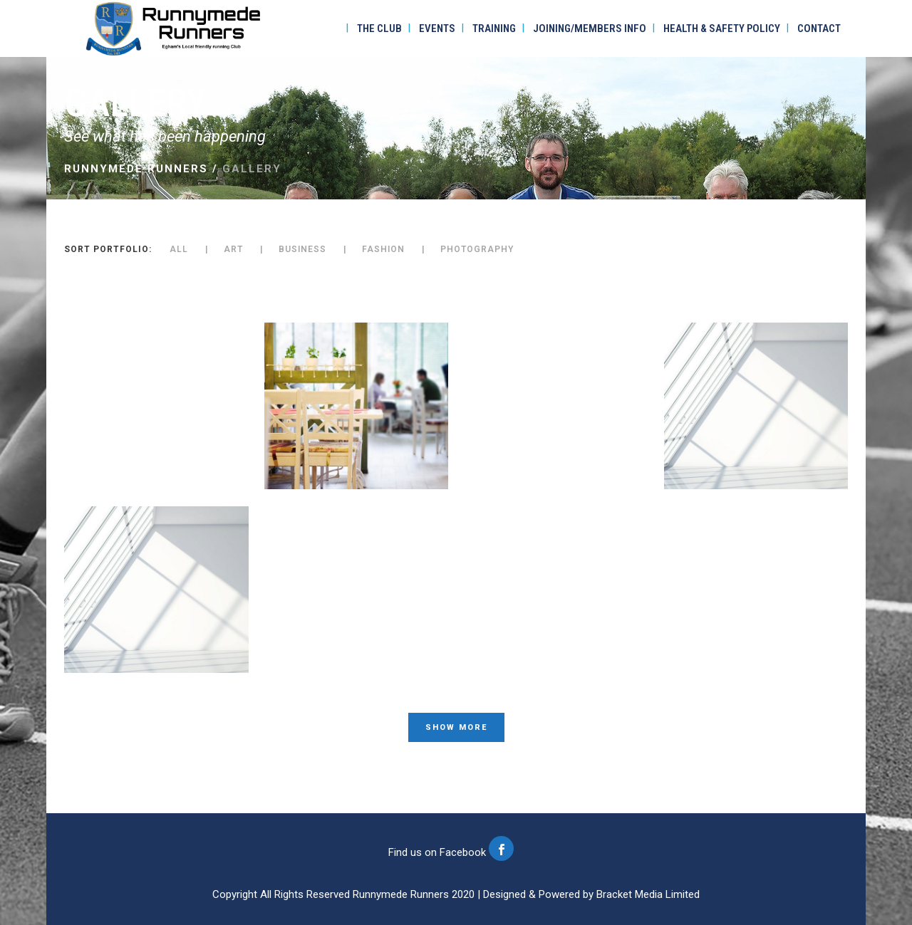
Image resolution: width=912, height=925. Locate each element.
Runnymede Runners (136, 168)
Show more (456, 727)
